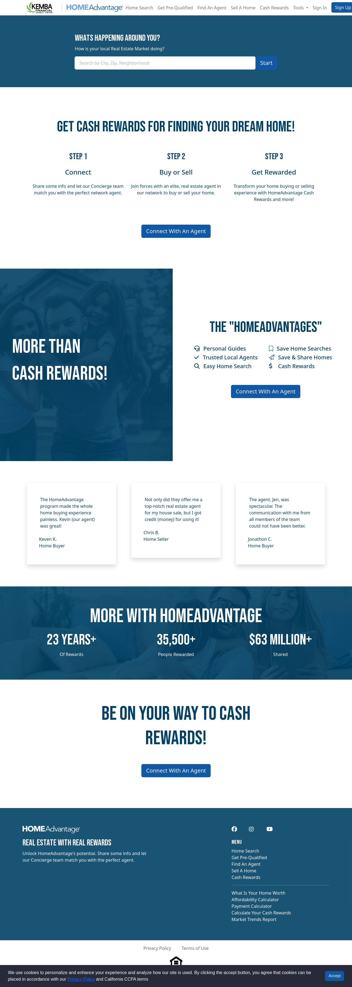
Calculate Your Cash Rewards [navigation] (261, 913)
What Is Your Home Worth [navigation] (258, 893)
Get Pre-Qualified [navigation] (249, 857)
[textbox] (165, 63)
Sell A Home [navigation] (244, 871)
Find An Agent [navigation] (246, 864)
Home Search (139, 8)
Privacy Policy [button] (157, 948)
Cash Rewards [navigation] (246, 877)
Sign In (320, 8)
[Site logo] (73, 7)
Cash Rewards (274, 8)
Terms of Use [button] (195, 948)
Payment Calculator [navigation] (252, 906)
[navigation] (51, 831)
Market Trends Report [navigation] (254, 919)
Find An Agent (211, 8)
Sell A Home (243, 8)
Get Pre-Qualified (175, 8)
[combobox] (165, 63)
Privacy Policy (81, 979)
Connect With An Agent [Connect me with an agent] (176, 231)
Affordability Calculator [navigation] (255, 900)
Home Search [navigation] (245, 851)
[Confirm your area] (266, 63)
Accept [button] (335, 976)
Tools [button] (299, 8)
